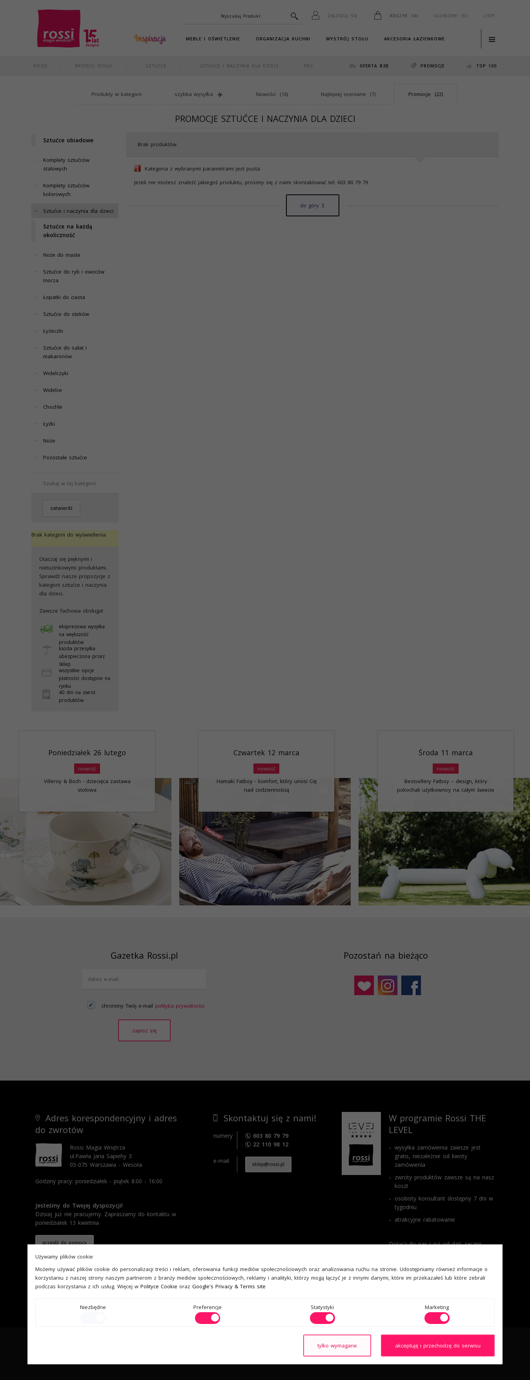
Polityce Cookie (158, 1286)
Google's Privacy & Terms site (229, 1286)
